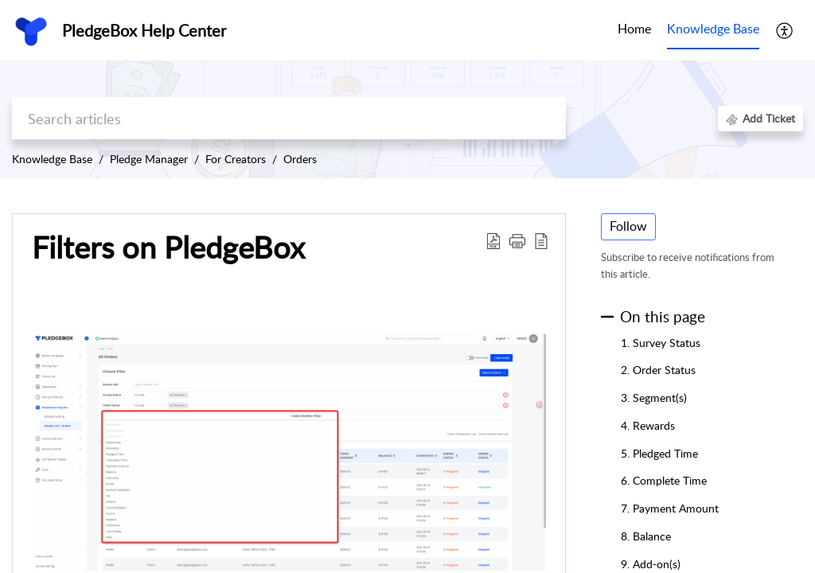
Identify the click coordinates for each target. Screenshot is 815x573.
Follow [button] (628, 226)
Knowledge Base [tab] (713, 28)
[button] (785, 30)
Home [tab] (634, 28)
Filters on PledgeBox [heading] (168, 247)
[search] (289, 118)
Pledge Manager (149, 158)
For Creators (235, 158)
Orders (300, 158)
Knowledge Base (52, 158)
